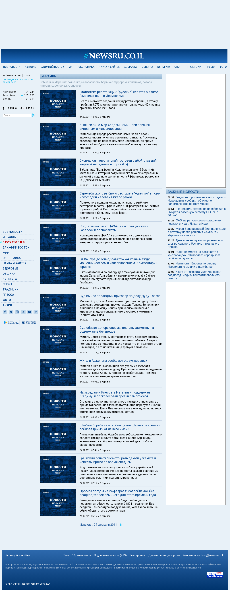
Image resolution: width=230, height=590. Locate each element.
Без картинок (137, 555)
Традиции (194, 66)
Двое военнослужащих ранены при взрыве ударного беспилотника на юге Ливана (195, 243)
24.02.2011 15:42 (89, 185)
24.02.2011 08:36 (89, 417)
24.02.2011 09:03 (89, 381)
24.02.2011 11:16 (89, 352)
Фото (223, 66)
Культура (163, 66)
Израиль (30, 66)
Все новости (11, 66)
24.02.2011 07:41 (89, 450)
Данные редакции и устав (164, 555)
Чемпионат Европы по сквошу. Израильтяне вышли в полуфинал (192, 265)
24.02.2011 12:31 (89, 288)
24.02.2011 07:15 (89, 483)
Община (147, 66)
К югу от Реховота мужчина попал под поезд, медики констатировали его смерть (194, 275)
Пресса (210, 66)
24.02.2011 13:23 (89, 218)
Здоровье (130, 66)
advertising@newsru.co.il (208, 555)
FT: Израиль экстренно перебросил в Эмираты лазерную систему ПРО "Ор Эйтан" (197, 212)
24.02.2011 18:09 (89, 117)
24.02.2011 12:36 (89, 251)
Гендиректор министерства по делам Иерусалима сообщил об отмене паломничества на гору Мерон (196, 200)
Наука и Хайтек (109, 66)
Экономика (86, 66)
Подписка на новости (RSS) (110, 555)
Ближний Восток (52, 66)
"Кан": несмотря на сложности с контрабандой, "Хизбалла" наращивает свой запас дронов (194, 255)
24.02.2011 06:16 (89, 516)
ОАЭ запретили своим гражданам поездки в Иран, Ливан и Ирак (194, 222)
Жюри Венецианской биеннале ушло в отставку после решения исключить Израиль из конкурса (197, 232)
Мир (71, 66)
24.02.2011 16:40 (89, 152)
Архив (7, 305)
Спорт (178, 66)
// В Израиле (104, 117)
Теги (66, 555)
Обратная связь (81, 555)
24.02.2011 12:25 (89, 319)
